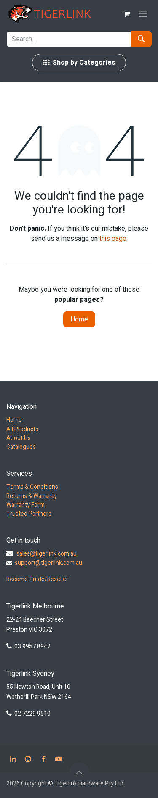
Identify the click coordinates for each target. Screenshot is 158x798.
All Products (22, 429)
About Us (18, 438)
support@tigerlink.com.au (48, 562)
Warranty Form (25, 504)
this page (112, 239)
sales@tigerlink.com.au (46, 553)
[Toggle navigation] (143, 14)
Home (79, 319)
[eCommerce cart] (126, 13)
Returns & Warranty (31, 496)
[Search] (141, 39)
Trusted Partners (28, 513)
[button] (79, 772)
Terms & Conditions (32, 486)
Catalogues (21, 446)
